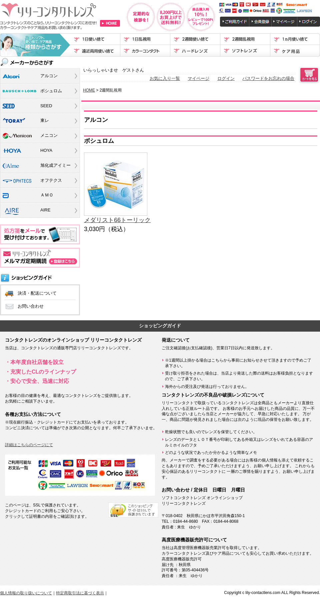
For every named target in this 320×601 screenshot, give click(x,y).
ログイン (226, 78)
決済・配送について (37, 293)
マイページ (198, 78)
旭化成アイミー (55, 165)
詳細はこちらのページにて (29, 445)
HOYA (46, 150)
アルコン (49, 75)
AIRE (45, 209)
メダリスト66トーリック (117, 220)
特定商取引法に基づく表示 (80, 593)
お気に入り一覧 (165, 78)
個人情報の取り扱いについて (26, 593)
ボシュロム (51, 90)
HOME (89, 90)
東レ (44, 120)
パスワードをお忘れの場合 (268, 78)
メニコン (49, 135)
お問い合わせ (31, 306)
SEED (46, 105)
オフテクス (51, 180)
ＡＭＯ (46, 194)
